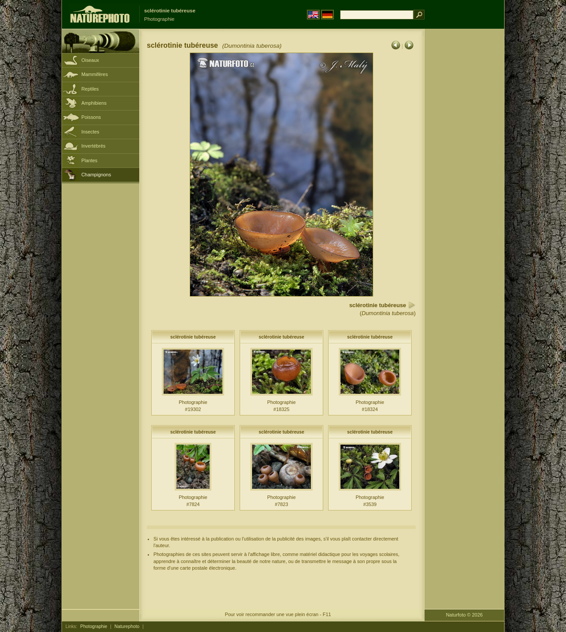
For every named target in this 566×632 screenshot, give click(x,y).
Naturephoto (127, 626)
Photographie (93, 626)
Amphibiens (94, 103)
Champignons (96, 174)
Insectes (90, 131)
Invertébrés (93, 145)
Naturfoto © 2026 (464, 614)
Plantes (89, 160)
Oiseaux (90, 60)
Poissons (91, 117)
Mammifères (94, 74)
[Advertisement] (464, 170)
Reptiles (90, 88)
